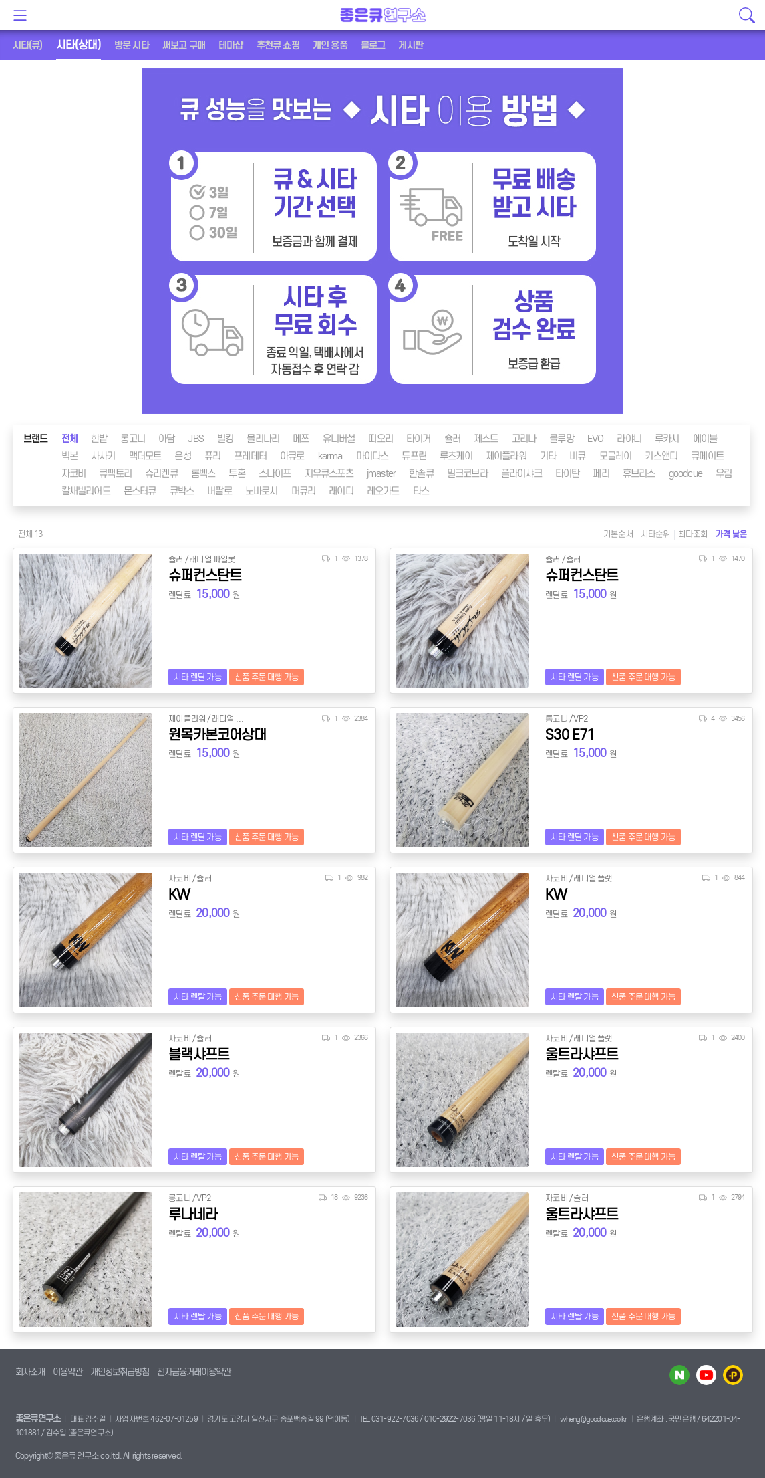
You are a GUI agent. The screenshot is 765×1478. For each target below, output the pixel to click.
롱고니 (132, 439)
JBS (196, 439)
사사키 (103, 456)
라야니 (629, 439)
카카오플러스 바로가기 (733, 1375)
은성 (182, 456)
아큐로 (292, 456)
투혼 (236, 473)
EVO (595, 439)
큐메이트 (707, 456)
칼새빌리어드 (85, 491)
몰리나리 (263, 439)
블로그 (373, 45)
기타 (548, 456)
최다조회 (693, 534)
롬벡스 (203, 473)
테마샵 (230, 45)
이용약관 (67, 1372)
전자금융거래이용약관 (194, 1372)
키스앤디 (661, 456)
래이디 (341, 491)
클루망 (561, 439)
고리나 (524, 439)
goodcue (685, 473)
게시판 (410, 45)
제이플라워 (506, 456)
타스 (421, 491)
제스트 (486, 439)
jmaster (381, 473)
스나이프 (275, 473)
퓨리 (212, 456)
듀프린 (414, 456)
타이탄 (567, 473)
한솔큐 (421, 473)
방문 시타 (131, 45)
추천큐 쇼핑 (278, 45)
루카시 (667, 439)
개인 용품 (330, 45)
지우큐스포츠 (329, 473)
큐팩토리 (115, 473)
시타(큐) (28, 45)
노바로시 (261, 491)
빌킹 (225, 439)
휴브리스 (639, 473)
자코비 (73, 473)
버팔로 (219, 491)
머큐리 (303, 491)
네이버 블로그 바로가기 (679, 1375)
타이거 (418, 439)
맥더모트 (145, 456)
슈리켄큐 (161, 473)
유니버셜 (339, 439)
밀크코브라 (467, 473)
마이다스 (372, 456)
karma (330, 456)
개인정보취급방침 (119, 1372)
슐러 (452, 439)
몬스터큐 (140, 491)
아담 (166, 439)
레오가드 (383, 491)
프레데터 (250, 456)
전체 (69, 439)
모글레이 (615, 456)
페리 (601, 473)
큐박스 (182, 491)
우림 (724, 473)
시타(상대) (78, 45)
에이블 (705, 439)
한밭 (99, 439)
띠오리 (380, 439)
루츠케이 (456, 456)
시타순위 (656, 534)
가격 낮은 (732, 534)
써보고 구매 (183, 45)
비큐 (577, 456)
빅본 (69, 456)
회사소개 (30, 1372)
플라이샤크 (521, 473)
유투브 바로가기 (706, 1375)
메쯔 (301, 439)
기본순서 (618, 534)
